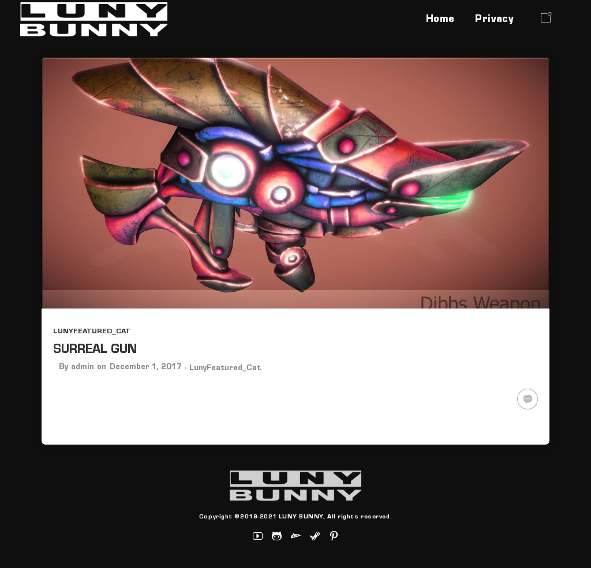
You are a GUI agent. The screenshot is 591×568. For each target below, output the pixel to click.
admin (82, 368)
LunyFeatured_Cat (91, 332)
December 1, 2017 (146, 368)
